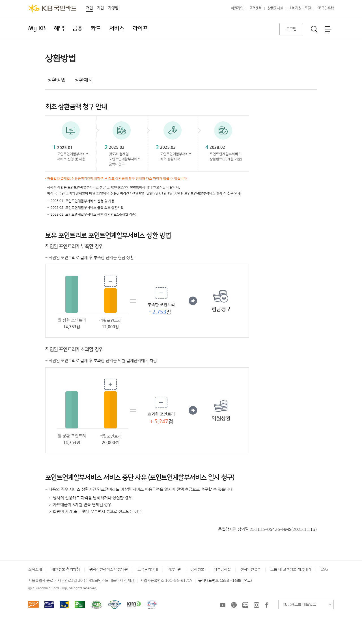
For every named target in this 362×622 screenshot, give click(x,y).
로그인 (291, 28)
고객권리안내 (147, 569)
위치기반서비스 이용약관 (108, 569)
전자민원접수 (250, 569)
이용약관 (174, 569)
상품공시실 (275, 8)
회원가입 (237, 8)
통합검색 (314, 29)
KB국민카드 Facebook (266, 605)
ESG (324, 569)
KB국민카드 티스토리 (233, 605)
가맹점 (113, 7)
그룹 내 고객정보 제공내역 (290, 569)
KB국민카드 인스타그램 (256, 605)
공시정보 (197, 569)
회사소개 (35, 569)
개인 (89, 7)
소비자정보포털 (300, 8)
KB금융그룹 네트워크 (299, 604)
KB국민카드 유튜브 (222, 605)
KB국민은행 (325, 8)
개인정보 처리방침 (65, 569)
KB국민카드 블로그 (245, 605)
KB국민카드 (52, 8)
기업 (100, 7)
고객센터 (255, 8)
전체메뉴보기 (328, 29)
